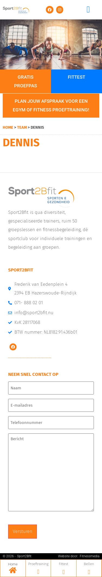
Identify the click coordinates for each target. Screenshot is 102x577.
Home (8, 127)
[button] (88, 9)
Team (22, 127)
